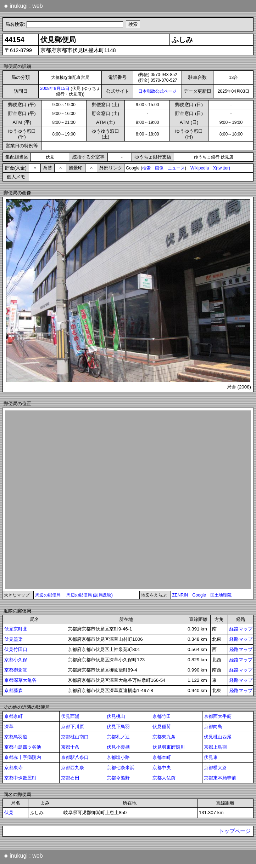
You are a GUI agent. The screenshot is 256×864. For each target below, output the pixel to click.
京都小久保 (15, 659)
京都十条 (70, 747)
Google (199, 595)
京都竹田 (161, 716)
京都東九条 (164, 736)
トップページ (235, 831)
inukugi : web (23, 6)
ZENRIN (180, 595)
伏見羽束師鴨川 (168, 747)
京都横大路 (215, 767)
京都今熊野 (118, 778)
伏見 (8, 812)
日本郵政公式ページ (157, 91)
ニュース (176, 168)
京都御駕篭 (15, 670)
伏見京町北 (15, 629)
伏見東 (211, 757)
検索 (146, 168)
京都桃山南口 (75, 736)
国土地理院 (221, 595)
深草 (8, 726)
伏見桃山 (116, 716)
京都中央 (161, 767)
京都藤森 (13, 690)
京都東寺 (13, 767)
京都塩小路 (118, 757)
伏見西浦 (70, 716)
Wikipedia (199, 168)
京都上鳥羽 (215, 747)
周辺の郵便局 (48, 595)
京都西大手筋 (218, 716)
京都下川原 (72, 726)
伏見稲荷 (161, 726)
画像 (159, 168)
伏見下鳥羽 (118, 726)
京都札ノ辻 (118, 736)
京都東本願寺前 (220, 778)
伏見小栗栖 (118, 747)
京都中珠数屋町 (20, 778)
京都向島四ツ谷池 (22, 747)
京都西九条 (72, 767)
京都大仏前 (164, 778)
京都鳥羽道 (15, 736)
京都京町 (13, 716)
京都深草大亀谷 (20, 680)
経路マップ (240, 629)
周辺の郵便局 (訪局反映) (89, 595)
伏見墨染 (13, 639)
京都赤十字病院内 (22, 757)
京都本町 (161, 757)
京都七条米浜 (120, 767)
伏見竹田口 (15, 649)
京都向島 (213, 726)
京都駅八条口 (75, 757)
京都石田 (70, 778)
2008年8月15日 (54, 88)
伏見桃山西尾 (218, 736)
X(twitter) (221, 168)
